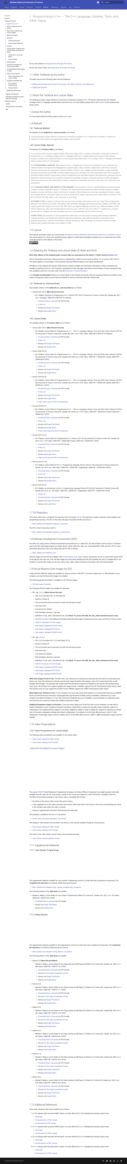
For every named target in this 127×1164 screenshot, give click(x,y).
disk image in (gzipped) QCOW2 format (49, 626)
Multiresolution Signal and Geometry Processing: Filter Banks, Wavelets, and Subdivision (63, 84)
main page (38, 1117)
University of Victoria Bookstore (76, 271)
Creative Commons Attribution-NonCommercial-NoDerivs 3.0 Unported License (93, 235)
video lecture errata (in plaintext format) (46, 838)
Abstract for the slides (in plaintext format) (53, 973)
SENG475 (41, 792)
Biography (14, 7)
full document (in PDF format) (45, 1123)
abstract (101, 102)
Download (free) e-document (48, 301)
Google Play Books (65, 64)
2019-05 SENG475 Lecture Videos (49, 748)
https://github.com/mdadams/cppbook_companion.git (51, 532)
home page (68, 116)
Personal (76, 7)
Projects (45, 7)
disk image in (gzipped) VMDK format (48, 632)
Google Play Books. (53, 308)
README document (42, 619)
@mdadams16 (111, 255)
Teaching (38, 7)
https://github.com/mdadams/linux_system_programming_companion (56, 887)
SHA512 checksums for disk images (48, 622)
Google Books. (48, 908)
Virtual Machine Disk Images (73, 557)
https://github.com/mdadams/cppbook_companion (50, 524)
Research (30, 7)
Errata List (41, 304)
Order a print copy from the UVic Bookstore (53, 402)
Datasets (63, 7)
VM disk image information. (41, 584)
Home (6, 7)
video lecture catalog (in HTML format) (45, 739)
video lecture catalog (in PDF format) (45, 742)
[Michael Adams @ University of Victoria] (6, 2)
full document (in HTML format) (46, 1120)
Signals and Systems (39, 87)
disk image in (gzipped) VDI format (47, 629)
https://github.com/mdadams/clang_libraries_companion (52, 952)
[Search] (112, 2)
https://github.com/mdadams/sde (44, 553)
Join (70, 7)
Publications (54, 7)
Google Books (52, 64)
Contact (21, 7)
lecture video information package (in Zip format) (49, 819)
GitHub (79, 517)
